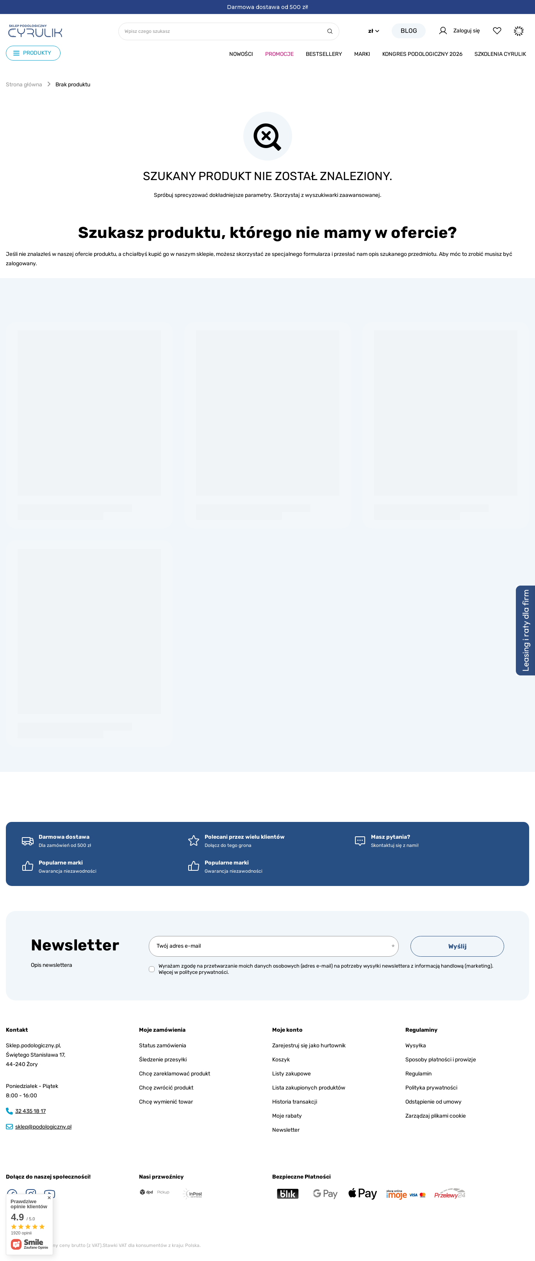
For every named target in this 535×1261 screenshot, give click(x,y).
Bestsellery (324, 54)
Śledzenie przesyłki (163, 1059)
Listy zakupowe (291, 1073)
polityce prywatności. (204, 972)
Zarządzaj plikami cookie (435, 1116)
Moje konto (287, 1030)
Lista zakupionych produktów (308, 1087)
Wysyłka (415, 1045)
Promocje (279, 54)
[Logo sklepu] (35, 31)
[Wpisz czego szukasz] (228, 31)
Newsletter (75, 945)
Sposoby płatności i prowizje (440, 1059)
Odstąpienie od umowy (433, 1101)
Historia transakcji (294, 1101)
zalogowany (21, 263)
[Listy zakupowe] (497, 30)
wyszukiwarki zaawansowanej (342, 195)
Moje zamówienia (162, 1030)
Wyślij (457, 946)
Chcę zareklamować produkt (174, 1073)
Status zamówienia (162, 1045)
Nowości (241, 54)
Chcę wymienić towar (166, 1101)
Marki (362, 54)
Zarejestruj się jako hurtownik (309, 1045)
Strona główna (24, 84)
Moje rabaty (287, 1116)
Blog (409, 30)
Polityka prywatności (431, 1087)
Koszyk (281, 1059)
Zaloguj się (459, 31)
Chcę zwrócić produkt (166, 1087)
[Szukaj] (330, 31)
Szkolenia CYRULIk (500, 54)
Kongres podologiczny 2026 (422, 54)
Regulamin (418, 1073)
